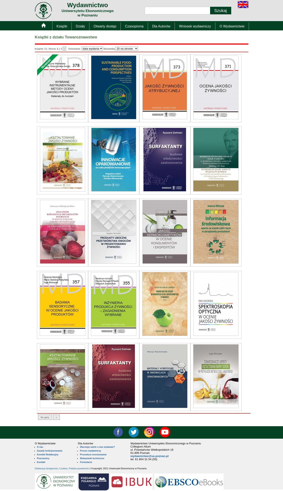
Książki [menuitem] (61, 26)
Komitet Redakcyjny (48, 454)
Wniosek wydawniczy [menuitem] (195, 26)
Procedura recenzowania (93, 454)
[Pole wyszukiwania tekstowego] (177, 10)
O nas (40, 447)
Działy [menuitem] (80, 26)
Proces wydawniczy (90, 450)
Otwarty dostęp (105, 26)
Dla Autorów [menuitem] (161, 26)
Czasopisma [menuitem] (134, 26)
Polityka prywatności (79, 468)
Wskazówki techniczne (92, 458)
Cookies (63, 468)
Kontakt (41, 462)
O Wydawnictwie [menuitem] (232, 26)
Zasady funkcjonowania (49, 450)
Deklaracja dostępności (46, 468)
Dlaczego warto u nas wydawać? (97, 447)
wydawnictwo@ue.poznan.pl (149, 456)
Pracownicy (43, 458)
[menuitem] (43, 26)
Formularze (86, 462)
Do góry (45, 417)
